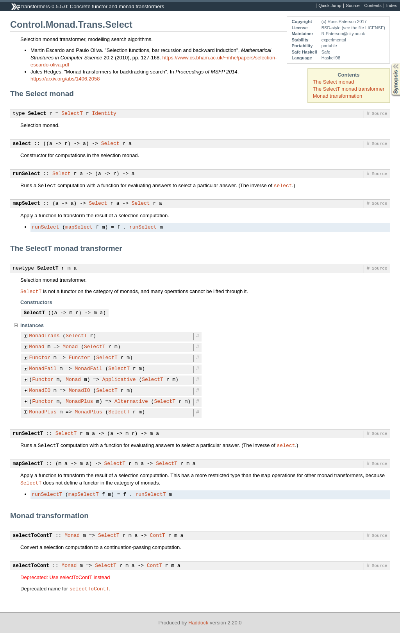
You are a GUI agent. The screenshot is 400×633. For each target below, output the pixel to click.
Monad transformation (337, 96)
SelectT (72, 113)
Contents (373, 6)
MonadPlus (79, 401)
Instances (32, 325)
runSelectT (28, 433)
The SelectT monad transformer (348, 89)
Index (391, 6)
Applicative (119, 379)
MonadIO (40, 390)
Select (37, 113)
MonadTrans (44, 336)
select (22, 143)
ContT (157, 535)
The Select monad (333, 82)
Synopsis (389, 63)
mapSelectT (28, 463)
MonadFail (43, 368)
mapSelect (26, 203)
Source (353, 6)
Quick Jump (329, 6)
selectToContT (32, 535)
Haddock (198, 623)
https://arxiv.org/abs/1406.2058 (65, 79)
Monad (37, 346)
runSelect (26, 173)
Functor (40, 357)
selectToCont (31, 565)
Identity (104, 113)
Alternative (131, 401)
